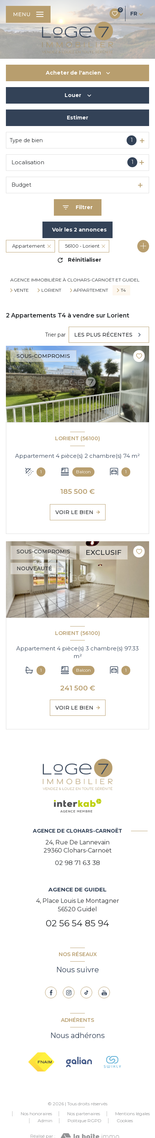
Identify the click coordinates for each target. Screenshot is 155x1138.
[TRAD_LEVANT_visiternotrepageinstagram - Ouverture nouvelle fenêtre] (69, 992)
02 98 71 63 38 (77, 862)
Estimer (77, 117)
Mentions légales (132, 1113)
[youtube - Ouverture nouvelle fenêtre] (104, 992)
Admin (45, 1120)
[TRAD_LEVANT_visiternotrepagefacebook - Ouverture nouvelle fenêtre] (51, 992)
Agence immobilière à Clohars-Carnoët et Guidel (75, 280)
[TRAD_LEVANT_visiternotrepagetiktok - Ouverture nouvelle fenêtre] (86, 992)
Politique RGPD (84, 1120)
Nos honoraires (36, 1113)
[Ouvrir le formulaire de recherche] (77, 207)
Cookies (125, 1120)
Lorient (51, 290)
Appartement (90, 290)
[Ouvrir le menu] (28, 14)
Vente (21, 290)
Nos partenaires (83, 1113)
